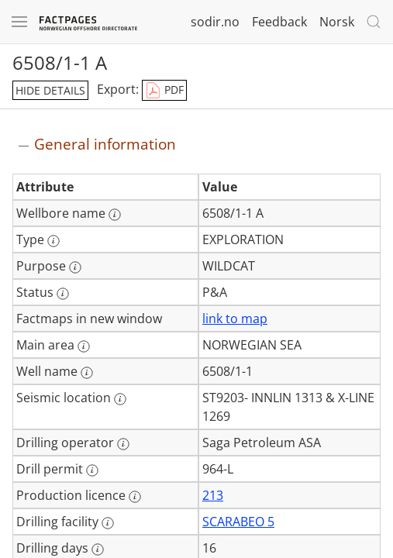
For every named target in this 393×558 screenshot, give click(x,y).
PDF (164, 90)
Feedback (279, 21)
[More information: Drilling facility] (108, 523)
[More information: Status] (63, 294)
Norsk (336, 21)
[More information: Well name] (87, 373)
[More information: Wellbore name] (115, 214)
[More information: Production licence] (135, 497)
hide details (50, 90)
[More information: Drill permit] (92, 470)
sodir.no (215, 21)
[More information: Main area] (84, 346)
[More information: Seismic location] (120, 399)
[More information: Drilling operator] (123, 444)
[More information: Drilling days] (97, 549)
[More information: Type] (53, 241)
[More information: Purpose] (75, 267)
